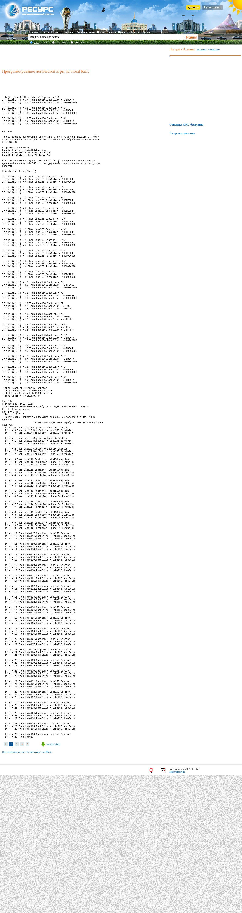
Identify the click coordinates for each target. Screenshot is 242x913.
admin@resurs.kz (177, 909)
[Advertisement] (85, 56)
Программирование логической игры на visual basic (27, 889)
